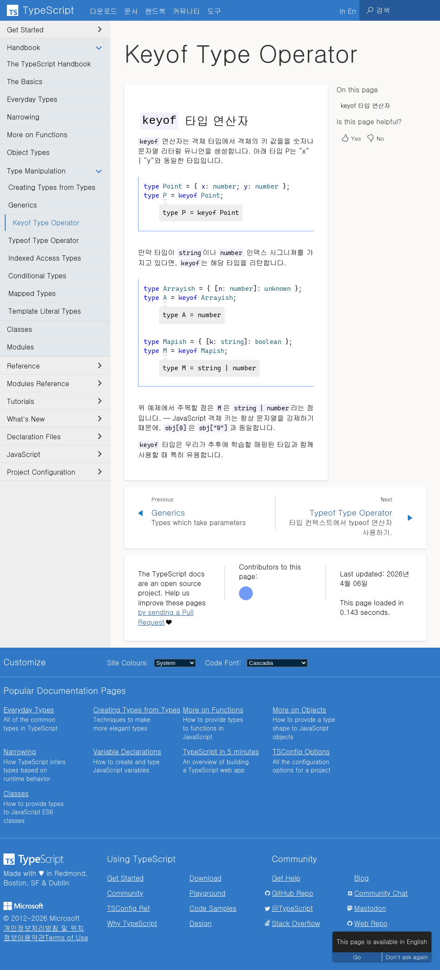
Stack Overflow (296, 923)
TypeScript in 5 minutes (221, 751)
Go (357, 957)
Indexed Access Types (44, 258)
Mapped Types (32, 293)
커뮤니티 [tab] (186, 11)
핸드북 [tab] (155, 11)
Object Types (28, 152)
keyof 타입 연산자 (365, 105)
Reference (54, 366)
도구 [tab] (214, 11)
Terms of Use (66, 937)
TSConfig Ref (128, 908)
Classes (19, 329)
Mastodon (370, 908)
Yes (351, 138)
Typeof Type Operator (43, 240)
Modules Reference (54, 383)
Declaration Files (54, 436)
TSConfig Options (301, 751)
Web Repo (371, 923)
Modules (20, 347)
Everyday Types (32, 99)
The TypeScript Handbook (49, 64)
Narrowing (23, 117)
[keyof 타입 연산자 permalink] (132, 120)
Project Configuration (54, 472)
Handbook (54, 47)
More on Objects (299, 710)
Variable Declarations (127, 751)
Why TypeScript (132, 923)
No (375, 138)
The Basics (25, 81)
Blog (361, 878)
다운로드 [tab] (103, 11)
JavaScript (54, 454)
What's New (54, 419)
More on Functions (37, 134)
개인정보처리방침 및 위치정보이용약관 (43, 932)
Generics (22, 205)
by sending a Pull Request (166, 617)
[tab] (131, 10)
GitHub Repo (292, 893)
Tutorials (54, 401)
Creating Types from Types (51, 187)
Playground (207, 893)
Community (125, 893)
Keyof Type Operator (46, 222)
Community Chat (381, 893)
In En (347, 11)
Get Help (286, 878)
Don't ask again (406, 957)
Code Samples (212, 908)
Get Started (54, 30)
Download (205, 878)
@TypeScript (292, 908)
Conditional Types (37, 275)
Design (200, 923)
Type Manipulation (54, 171)
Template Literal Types (44, 311)
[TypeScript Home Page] (43, 10)
